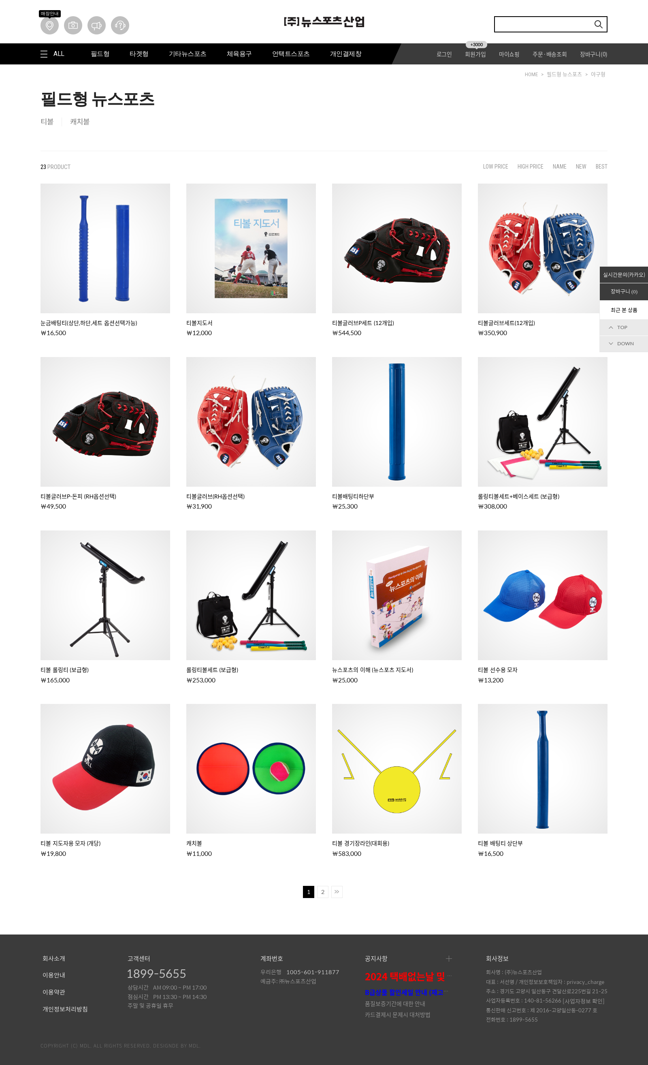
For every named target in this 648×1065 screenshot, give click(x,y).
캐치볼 (80, 122)
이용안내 (54, 975)
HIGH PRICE (531, 166)
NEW (581, 166)
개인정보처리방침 (65, 1009)
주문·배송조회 (550, 54)
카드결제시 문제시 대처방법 (398, 1014)
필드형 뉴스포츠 (564, 74)
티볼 (46, 122)
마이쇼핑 (509, 54)
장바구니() (594, 54)
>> (337, 892)
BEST (602, 166)
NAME (560, 166)
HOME (531, 74)
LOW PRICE (495, 166)
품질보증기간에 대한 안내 (395, 1003)
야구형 (598, 74)
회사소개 (54, 959)
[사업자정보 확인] (584, 1001)
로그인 (444, 54)
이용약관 (54, 992)
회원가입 (476, 54)
